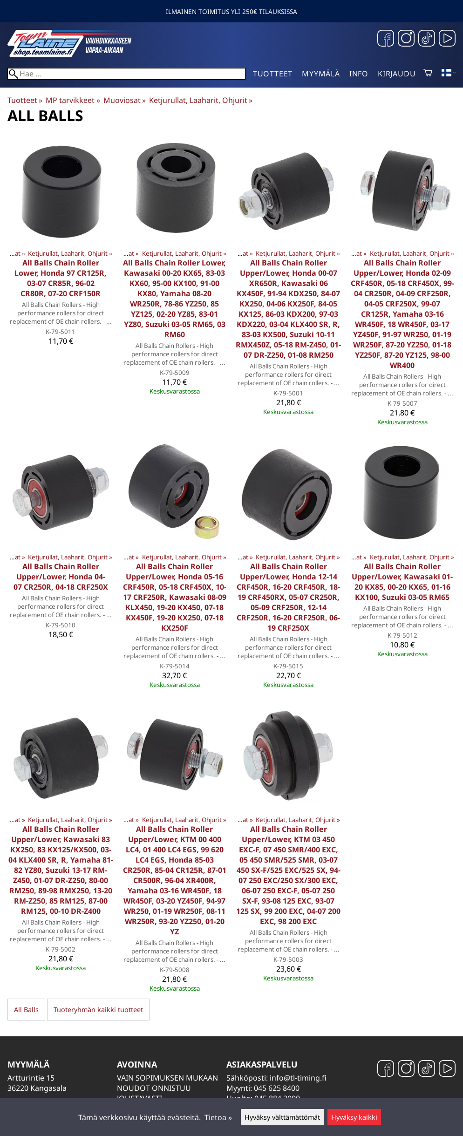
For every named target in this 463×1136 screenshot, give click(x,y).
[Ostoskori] (427, 73)
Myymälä (321, 73)
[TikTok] (426, 39)
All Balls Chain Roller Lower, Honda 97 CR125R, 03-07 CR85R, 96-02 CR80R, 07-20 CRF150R (60, 278)
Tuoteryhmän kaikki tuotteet (98, 1009)
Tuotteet (273, 73)
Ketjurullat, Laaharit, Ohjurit (200, 100)
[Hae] (126, 74)
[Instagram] (406, 39)
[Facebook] (385, 39)
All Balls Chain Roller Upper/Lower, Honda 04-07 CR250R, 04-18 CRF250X (61, 576)
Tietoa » (218, 1117)
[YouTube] (447, 39)
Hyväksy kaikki (354, 1117)
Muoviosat (124, 100)
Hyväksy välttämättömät (282, 1117)
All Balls (26, 1009)
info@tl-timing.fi (298, 1078)
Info (358, 73)
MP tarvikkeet (73, 100)
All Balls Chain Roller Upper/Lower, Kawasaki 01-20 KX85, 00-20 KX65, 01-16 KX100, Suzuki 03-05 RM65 (402, 581)
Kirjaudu (396, 73)
